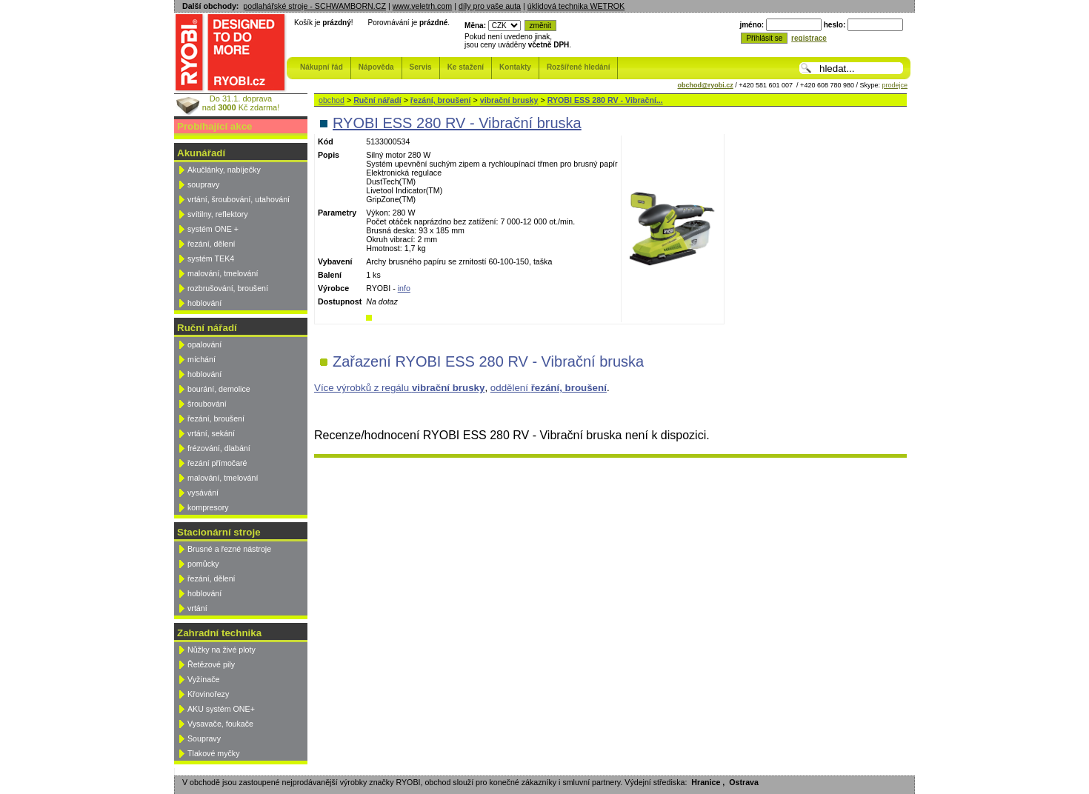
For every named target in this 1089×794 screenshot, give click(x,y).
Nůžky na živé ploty (221, 649)
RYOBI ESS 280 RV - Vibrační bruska (457, 123)
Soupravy (204, 738)
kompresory (208, 507)
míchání (201, 359)
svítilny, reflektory (217, 214)
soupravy (203, 184)
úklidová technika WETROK (576, 5)
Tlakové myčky (213, 753)
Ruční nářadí (377, 100)
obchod (331, 100)
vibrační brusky (509, 100)
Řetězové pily (211, 664)
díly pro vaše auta (490, 5)
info (404, 288)
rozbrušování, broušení (227, 288)
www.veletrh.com (423, 5)
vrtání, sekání (211, 433)
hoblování (204, 302)
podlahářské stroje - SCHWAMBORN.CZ (314, 5)
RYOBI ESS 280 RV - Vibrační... (605, 100)
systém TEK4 (210, 258)
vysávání (203, 492)
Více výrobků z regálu (399, 387)
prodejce (895, 85)
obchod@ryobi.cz (705, 85)
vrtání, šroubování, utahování (238, 199)
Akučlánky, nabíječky (224, 169)
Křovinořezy (208, 694)
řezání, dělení (211, 243)
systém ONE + (213, 228)
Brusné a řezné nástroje (229, 548)
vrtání (197, 608)
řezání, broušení (215, 418)
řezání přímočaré (217, 462)
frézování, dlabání (218, 448)
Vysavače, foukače (220, 723)
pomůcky (203, 563)
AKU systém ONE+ (221, 708)
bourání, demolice (218, 388)
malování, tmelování (222, 273)
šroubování (207, 403)
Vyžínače (203, 679)
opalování (204, 344)
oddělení (548, 387)
